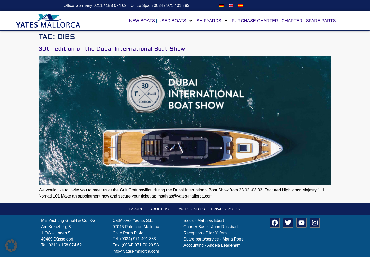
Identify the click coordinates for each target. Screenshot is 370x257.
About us (159, 209)
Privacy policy (225, 209)
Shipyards (212, 20)
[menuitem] (221, 5)
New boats (142, 20)
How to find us (190, 209)
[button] (11, 245)
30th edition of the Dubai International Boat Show (112, 49)
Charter (292, 20)
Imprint (136, 209)
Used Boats (175, 20)
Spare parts (321, 20)
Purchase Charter (255, 20)
